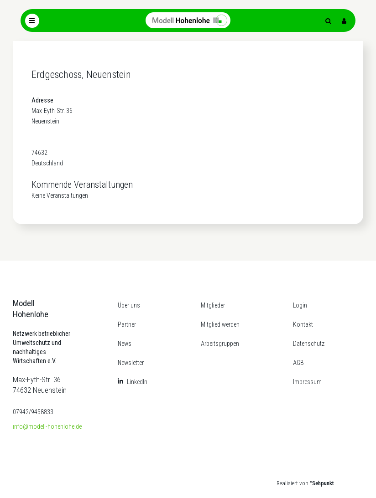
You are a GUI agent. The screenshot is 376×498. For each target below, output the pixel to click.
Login (300, 305)
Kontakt (303, 324)
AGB (298, 362)
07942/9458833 (33, 412)
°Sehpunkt (322, 483)
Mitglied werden (220, 324)
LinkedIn (137, 381)
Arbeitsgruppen (220, 343)
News (124, 343)
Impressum (307, 381)
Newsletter (131, 362)
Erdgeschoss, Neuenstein (81, 74)
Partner (127, 324)
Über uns (129, 305)
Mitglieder (213, 305)
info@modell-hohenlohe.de (47, 426)
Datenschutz (308, 343)
